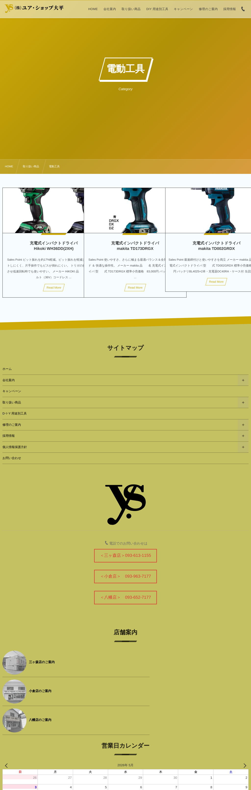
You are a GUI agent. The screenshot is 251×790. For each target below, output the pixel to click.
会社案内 (8, 380)
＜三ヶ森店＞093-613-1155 (125, 555)
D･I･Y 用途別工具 (14, 413)
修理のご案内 (11, 424)
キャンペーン (11, 391)
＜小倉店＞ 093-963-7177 (125, 576)
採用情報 (8, 436)
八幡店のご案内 (40, 691)
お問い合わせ (11, 458)
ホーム (7, 369)
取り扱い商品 (11, 402)
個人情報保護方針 (14, 447)
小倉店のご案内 (163, 662)
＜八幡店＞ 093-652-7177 (125, 597)
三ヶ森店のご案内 (42, 662)
